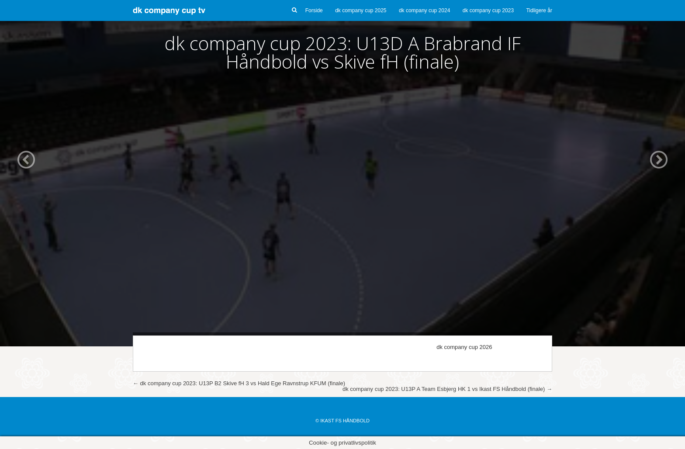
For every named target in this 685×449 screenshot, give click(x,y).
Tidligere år (539, 10)
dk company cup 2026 (464, 347)
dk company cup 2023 (488, 10)
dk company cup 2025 (360, 10)
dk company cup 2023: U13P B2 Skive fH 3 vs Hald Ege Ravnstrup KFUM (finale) (239, 383)
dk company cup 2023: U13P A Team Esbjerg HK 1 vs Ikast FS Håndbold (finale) (447, 389)
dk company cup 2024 (424, 10)
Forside (314, 10)
